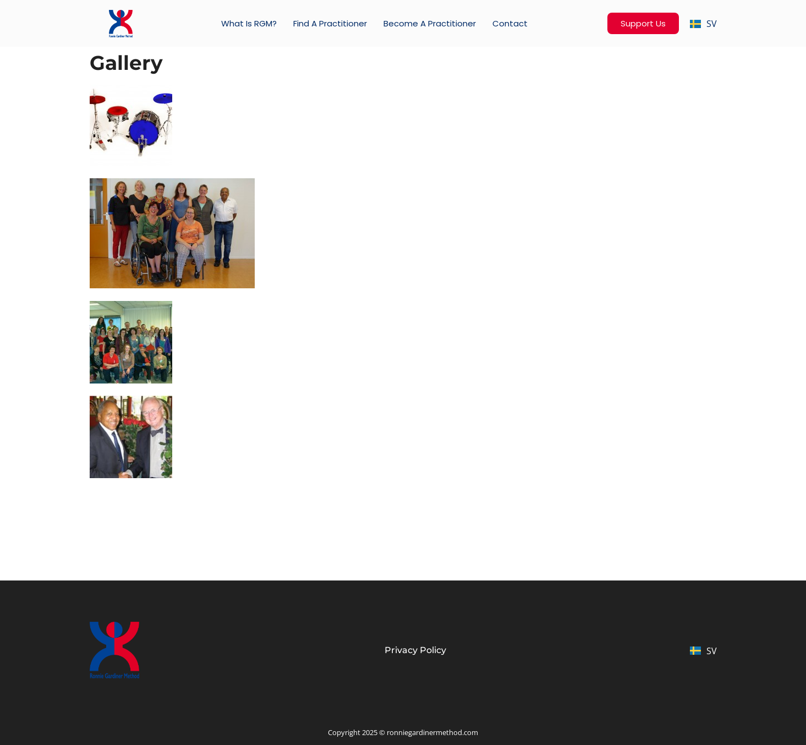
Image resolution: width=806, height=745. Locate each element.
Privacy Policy (415, 650)
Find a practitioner (330, 23)
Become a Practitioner (429, 23)
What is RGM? (249, 23)
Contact (510, 23)
